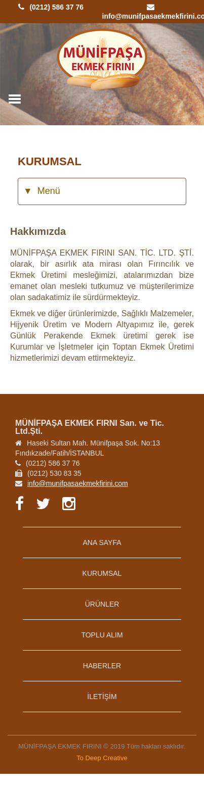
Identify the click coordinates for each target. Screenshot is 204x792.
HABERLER (102, 666)
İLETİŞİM (101, 696)
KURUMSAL (102, 573)
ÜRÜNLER (102, 604)
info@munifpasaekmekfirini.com (77, 483)
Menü (41, 191)
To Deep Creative (101, 758)
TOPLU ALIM (102, 635)
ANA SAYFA (102, 542)
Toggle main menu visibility (15, 96)
